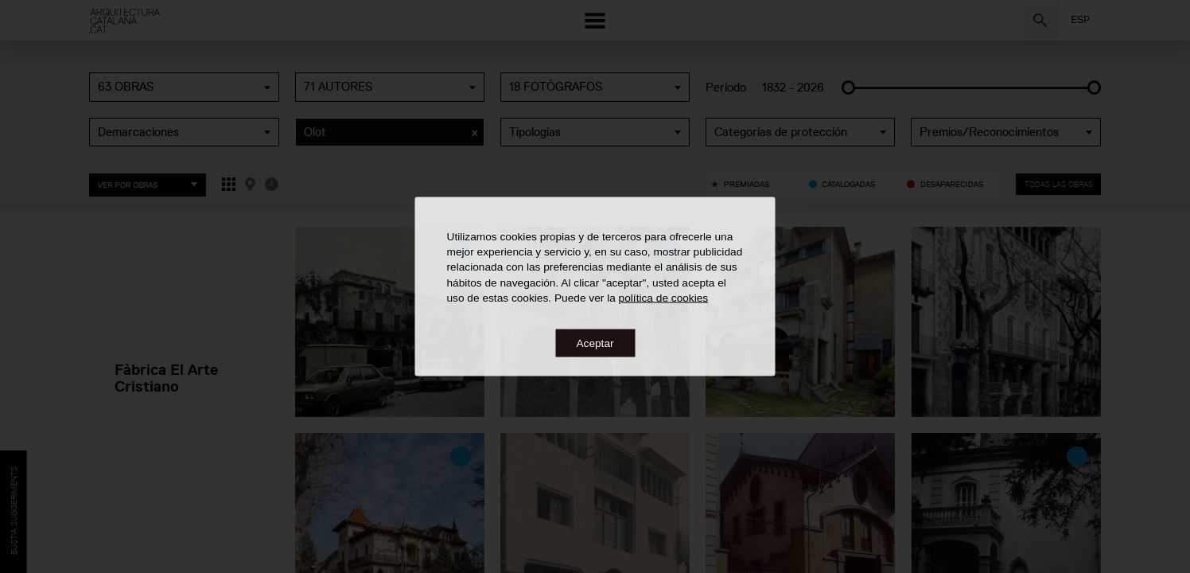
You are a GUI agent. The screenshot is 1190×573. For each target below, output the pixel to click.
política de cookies (664, 297)
